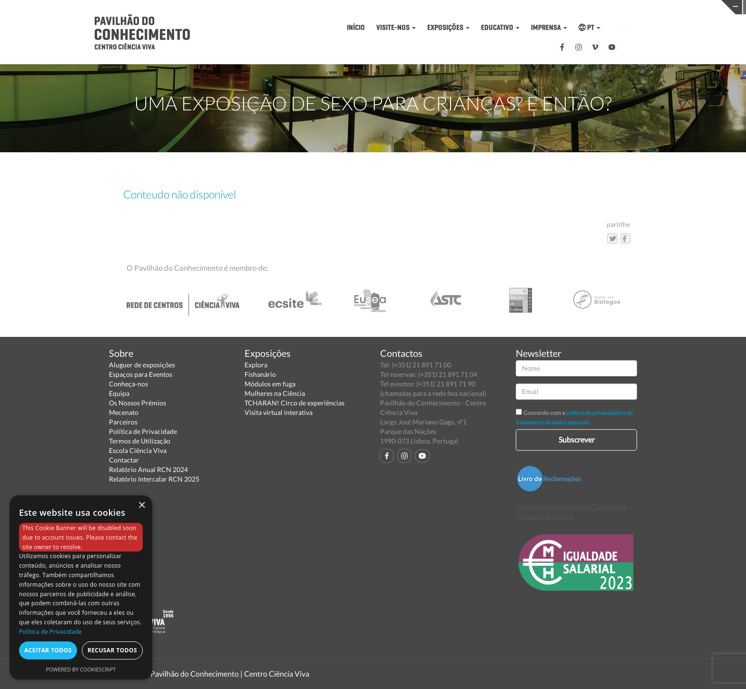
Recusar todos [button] (112, 650)
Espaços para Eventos (140, 374)
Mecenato (123, 412)
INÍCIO (356, 27)
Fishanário (260, 374)
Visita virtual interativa (279, 412)
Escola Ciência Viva (138, 450)
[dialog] (81, 587)
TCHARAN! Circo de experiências (294, 403)
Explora (256, 365)
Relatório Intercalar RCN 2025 (154, 479)
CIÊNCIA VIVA (504, 6)
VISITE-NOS (396, 27)
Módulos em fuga (270, 384)
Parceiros (123, 422)
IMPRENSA (549, 27)
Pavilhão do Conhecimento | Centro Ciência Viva (229, 673)
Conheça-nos (128, 384)
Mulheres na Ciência (275, 393)
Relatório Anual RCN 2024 (148, 469)
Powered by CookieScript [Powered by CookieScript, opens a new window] (81, 669)
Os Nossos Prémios (137, 403)
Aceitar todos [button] (48, 650)
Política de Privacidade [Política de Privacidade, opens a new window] (50, 632)
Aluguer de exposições (142, 365)
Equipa (119, 393)
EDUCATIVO (500, 27)
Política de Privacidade (143, 431)
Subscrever (577, 439)
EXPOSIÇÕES (448, 27)
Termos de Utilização (139, 441)
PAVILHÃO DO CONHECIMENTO (343, 7)
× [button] (141, 505)
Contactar (124, 460)
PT (589, 27)
